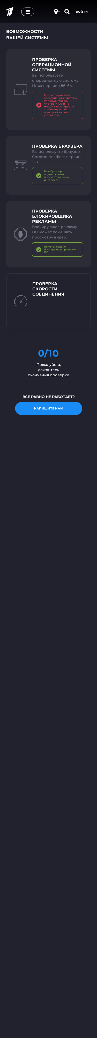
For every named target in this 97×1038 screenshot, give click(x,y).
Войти (82, 11)
